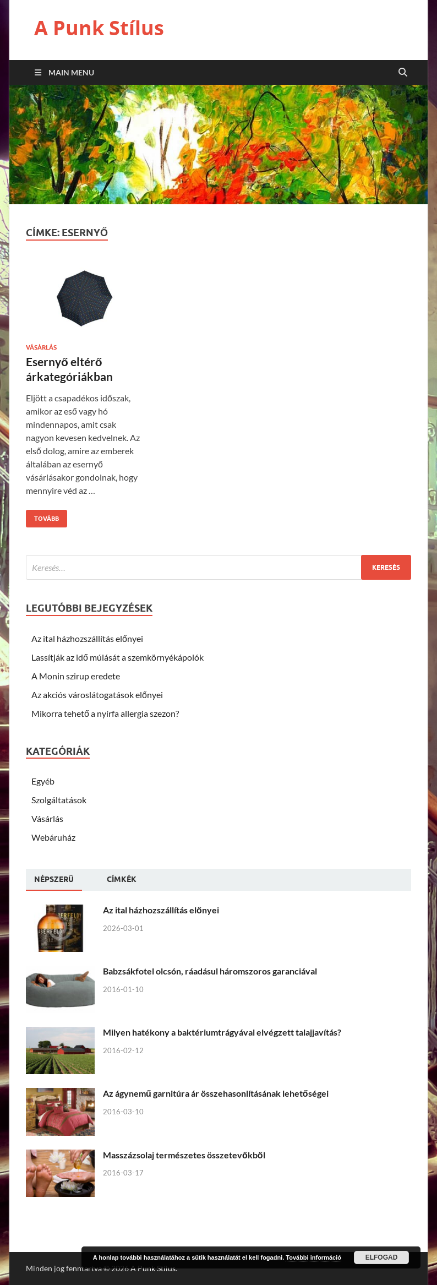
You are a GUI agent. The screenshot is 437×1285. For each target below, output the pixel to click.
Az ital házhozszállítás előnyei (87, 638)
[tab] (54, 880)
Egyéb (42, 781)
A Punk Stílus (99, 27)
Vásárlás (41, 347)
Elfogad (381, 1257)
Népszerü (54, 879)
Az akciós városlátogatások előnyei (97, 694)
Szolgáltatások (58, 799)
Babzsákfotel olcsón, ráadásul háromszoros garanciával (210, 971)
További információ (313, 1257)
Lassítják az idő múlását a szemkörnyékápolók (117, 657)
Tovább (42, 516)
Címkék (121, 879)
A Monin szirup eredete (75, 676)
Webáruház (53, 837)
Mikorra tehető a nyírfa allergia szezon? (105, 713)
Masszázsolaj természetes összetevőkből (184, 1155)
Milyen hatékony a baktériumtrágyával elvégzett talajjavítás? (222, 1032)
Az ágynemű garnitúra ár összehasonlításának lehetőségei (216, 1093)
